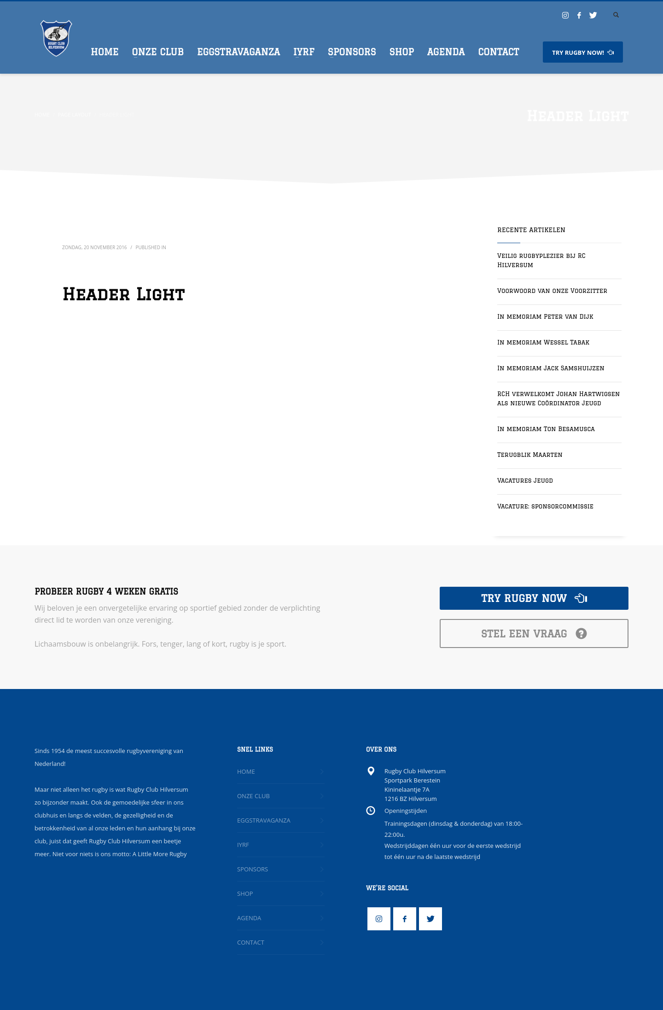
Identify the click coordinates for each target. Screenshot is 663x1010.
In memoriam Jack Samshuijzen (551, 368)
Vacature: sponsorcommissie (545, 506)
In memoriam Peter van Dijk (545, 316)
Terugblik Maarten (530, 454)
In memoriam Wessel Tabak (543, 342)
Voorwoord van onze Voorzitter (552, 290)
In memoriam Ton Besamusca (546, 429)
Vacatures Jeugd (525, 480)
